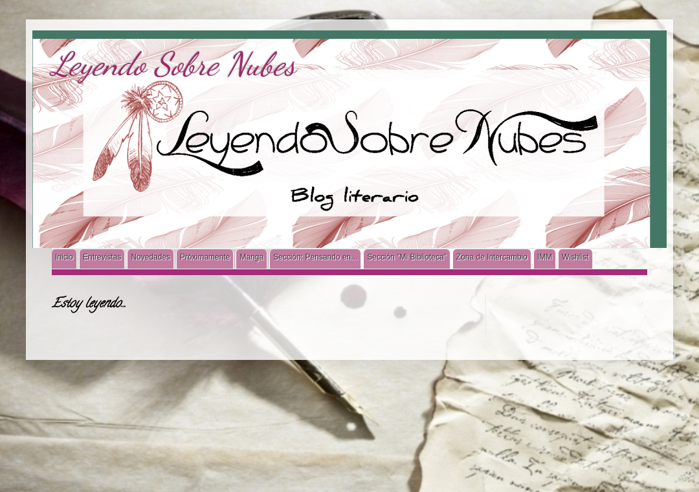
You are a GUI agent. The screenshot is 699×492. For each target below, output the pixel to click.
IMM (544, 257)
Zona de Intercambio (491, 257)
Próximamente (205, 257)
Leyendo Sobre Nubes (174, 64)
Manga (251, 257)
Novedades (150, 257)
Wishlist (575, 257)
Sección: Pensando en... (315, 257)
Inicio (64, 257)
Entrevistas (102, 257)
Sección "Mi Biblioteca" (407, 257)
